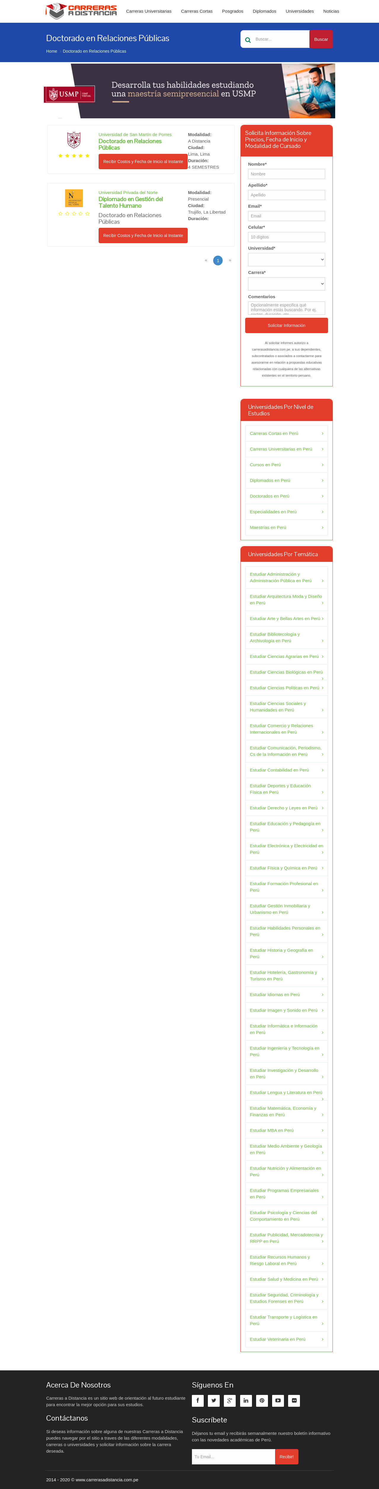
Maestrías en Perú (268, 527)
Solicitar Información (287, 325)
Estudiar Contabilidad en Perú (279, 769)
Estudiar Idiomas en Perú (275, 994)
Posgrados (232, 11)
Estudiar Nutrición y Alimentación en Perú (285, 1171)
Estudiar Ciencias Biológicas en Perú (286, 672)
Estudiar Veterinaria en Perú (278, 1339)
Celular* (256, 227)
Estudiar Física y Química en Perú (283, 867)
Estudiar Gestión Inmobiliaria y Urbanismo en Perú (280, 909)
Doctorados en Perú (269, 496)
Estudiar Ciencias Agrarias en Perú (284, 656)
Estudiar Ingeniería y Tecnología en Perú (284, 1051)
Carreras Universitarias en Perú (281, 448)
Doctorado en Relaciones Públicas (94, 51)
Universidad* (261, 248)
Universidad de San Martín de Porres (135, 134)
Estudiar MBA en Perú (272, 1130)
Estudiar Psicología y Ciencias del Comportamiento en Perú (283, 1216)
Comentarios (261, 296)
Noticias (331, 11)
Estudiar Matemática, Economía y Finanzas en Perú (283, 1111)
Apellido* (257, 185)
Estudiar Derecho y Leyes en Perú (283, 807)
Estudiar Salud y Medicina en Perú (284, 1279)
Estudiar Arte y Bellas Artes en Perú (285, 618)
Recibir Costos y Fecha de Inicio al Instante (143, 161)
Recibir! (287, 1456)
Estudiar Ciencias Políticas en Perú (284, 687)
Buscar (321, 39)
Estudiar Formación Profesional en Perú (284, 887)
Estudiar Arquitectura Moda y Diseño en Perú (286, 599)
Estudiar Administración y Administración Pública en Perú (280, 577)
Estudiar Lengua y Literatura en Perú (286, 1092)
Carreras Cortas (197, 11)
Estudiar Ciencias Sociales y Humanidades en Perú (278, 706)
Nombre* (257, 164)
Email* (255, 206)
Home (51, 51)
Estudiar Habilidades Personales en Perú (285, 931)
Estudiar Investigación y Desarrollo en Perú (284, 1073)
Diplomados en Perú (270, 480)
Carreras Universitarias (148, 11)
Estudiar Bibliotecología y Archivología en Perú (275, 637)
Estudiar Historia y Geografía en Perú (281, 953)
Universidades (300, 11)
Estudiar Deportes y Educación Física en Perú (280, 789)
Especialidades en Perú (273, 511)
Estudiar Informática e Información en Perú (283, 1029)
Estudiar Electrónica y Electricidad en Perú (286, 849)
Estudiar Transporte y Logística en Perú (283, 1320)
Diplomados (264, 11)
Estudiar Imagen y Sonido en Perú (283, 1010)
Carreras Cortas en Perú (274, 433)
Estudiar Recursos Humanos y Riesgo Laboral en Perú (280, 1260)
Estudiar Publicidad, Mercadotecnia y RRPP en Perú (286, 1238)
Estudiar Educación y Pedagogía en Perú (285, 827)
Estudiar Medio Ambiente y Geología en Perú (286, 1149)
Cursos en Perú (265, 464)
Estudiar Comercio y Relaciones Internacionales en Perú (281, 729)
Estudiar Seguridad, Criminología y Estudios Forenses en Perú (284, 1298)
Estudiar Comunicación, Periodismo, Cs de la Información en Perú (286, 751)
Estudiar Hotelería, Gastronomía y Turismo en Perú (283, 975)
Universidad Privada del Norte (128, 192)
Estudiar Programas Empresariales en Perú (284, 1193)
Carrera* (257, 272)
